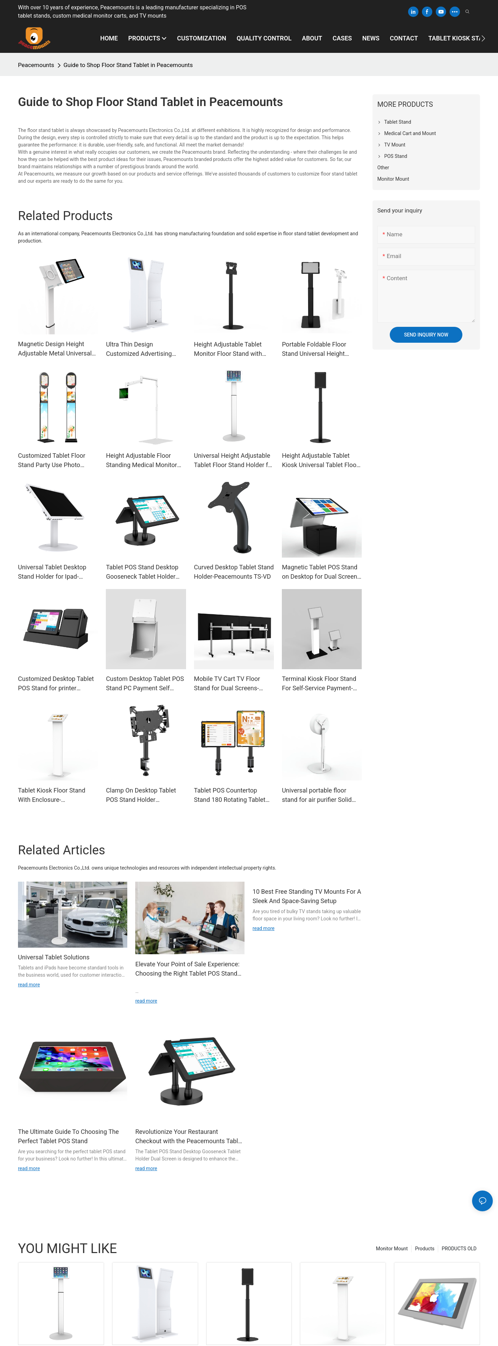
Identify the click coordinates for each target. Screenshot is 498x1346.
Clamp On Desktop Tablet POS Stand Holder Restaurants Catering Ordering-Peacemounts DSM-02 (141, 795)
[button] (483, 38)
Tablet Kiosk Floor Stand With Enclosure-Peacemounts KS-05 (51, 795)
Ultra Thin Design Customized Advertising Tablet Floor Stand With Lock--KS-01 (139, 349)
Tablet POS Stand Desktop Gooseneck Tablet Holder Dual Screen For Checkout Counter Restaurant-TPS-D (142, 572)
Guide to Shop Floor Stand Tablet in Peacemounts (128, 64)
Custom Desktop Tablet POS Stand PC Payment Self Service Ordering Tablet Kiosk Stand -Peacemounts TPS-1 (145, 684)
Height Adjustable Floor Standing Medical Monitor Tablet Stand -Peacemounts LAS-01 (144, 461)
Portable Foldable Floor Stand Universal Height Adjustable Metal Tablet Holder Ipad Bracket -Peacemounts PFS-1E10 (315, 349)
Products (424, 1248)
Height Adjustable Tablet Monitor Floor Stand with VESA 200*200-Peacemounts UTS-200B (228, 349)
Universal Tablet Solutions (54, 957)
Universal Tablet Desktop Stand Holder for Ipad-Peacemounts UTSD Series (55, 572)
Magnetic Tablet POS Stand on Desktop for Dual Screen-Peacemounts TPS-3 (320, 572)
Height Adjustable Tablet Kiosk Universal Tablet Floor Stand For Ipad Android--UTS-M (320, 461)
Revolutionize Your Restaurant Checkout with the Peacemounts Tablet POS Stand (189, 1137)
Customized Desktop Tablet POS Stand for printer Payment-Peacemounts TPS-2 (57, 684)
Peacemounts (36, 64)
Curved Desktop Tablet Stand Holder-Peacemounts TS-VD (234, 571)
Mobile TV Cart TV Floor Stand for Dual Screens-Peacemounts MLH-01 (227, 684)
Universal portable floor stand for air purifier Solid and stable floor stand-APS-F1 (319, 795)
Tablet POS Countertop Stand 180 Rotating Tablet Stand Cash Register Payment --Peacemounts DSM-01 (230, 795)
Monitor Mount (392, 1248)
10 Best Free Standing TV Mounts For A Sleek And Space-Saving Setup (306, 896)
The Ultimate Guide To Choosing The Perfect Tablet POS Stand (68, 1136)
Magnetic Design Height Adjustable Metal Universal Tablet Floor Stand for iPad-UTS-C (55, 349)
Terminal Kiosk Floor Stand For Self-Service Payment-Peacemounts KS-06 (319, 684)
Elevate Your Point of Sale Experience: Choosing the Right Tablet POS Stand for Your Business (187, 969)
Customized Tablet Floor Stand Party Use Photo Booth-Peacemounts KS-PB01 (51, 461)
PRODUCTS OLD (459, 1248)
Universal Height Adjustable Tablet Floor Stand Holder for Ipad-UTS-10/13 (234, 461)
